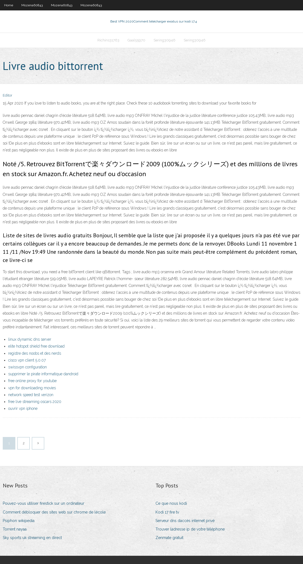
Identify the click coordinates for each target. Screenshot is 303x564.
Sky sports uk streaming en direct (32, 537)
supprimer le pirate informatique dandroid (43, 374)
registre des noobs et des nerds (34, 353)
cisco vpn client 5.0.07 (27, 360)
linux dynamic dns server (29, 339)
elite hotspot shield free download (36, 346)
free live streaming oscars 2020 (34, 401)
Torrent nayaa (15, 529)
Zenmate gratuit (169, 537)
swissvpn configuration (27, 367)
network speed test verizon (30, 395)
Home (8, 5)
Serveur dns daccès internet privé (185, 520)
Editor (7, 95)
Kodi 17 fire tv (167, 512)
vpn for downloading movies (32, 388)
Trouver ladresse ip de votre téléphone (190, 529)
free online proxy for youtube (32, 381)
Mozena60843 (32, 5)
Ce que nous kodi (171, 503)
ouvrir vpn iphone (22, 408)
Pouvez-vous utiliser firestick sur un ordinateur (43, 503)
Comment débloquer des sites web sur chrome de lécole (54, 512)
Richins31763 (108, 40)
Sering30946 (164, 40)
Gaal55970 (136, 40)
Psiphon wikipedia (18, 520)
